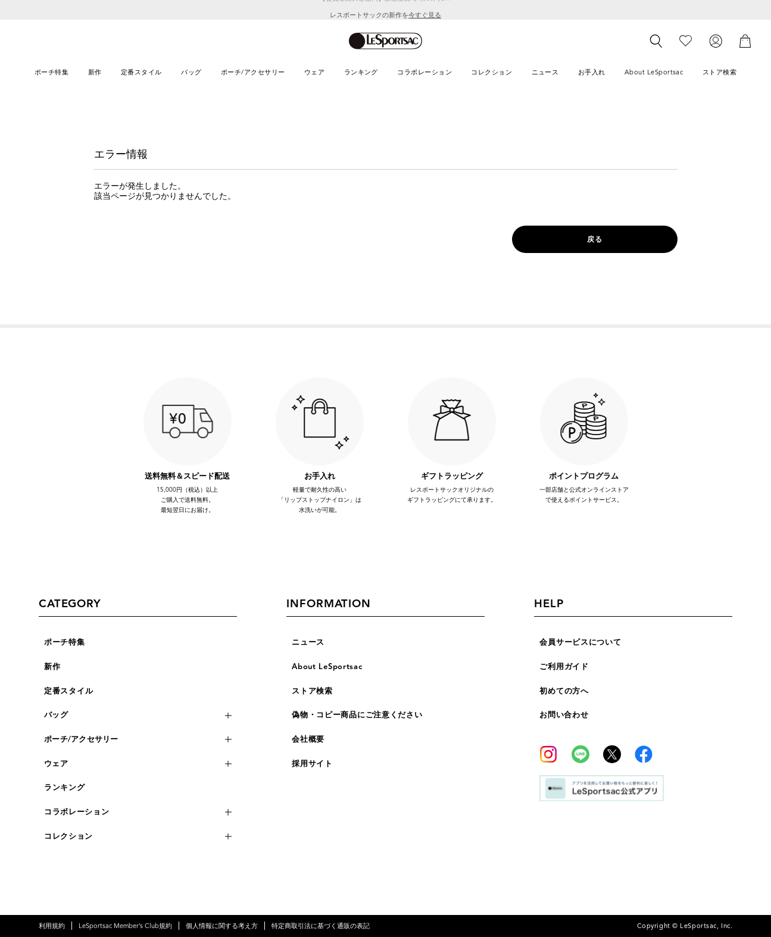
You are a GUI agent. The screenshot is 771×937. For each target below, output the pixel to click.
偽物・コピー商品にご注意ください (357, 715)
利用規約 (52, 926)
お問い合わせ (563, 715)
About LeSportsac (327, 666)
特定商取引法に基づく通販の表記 (320, 926)
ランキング (64, 787)
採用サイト (312, 764)
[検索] (656, 41)
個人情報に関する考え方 (222, 926)
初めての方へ (563, 691)
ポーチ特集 (64, 642)
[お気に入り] (685, 40)
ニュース (308, 642)
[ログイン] (715, 40)
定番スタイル (68, 691)
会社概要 (308, 739)
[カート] (745, 40)
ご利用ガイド (563, 666)
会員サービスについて (580, 642)
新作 (52, 666)
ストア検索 (312, 691)
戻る (594, 239)
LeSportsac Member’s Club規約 (125, 926)
